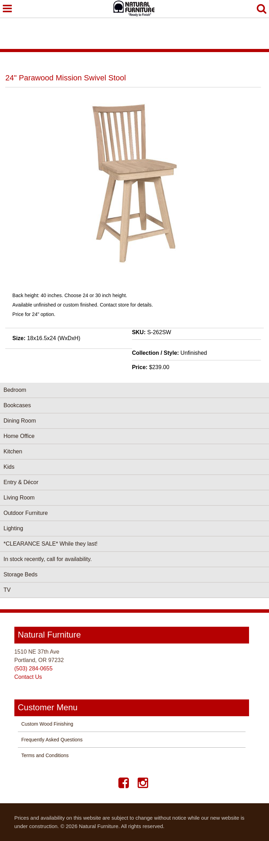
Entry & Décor (21, 482)
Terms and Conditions (45, 755)
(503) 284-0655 (33, 668)
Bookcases (17, 405)
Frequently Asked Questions (52, 739)
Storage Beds (20, 574)
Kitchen (13, 451)
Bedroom (15, 390)
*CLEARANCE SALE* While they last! (51, 544)
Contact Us (28, 677)
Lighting (13, 528)
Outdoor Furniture (26, 513)
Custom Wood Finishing (47, 724)
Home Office (19, 436)
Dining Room (20, 421)
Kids (9, 467)
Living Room (19, 498)
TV (7, 590)
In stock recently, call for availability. (48, 559)
